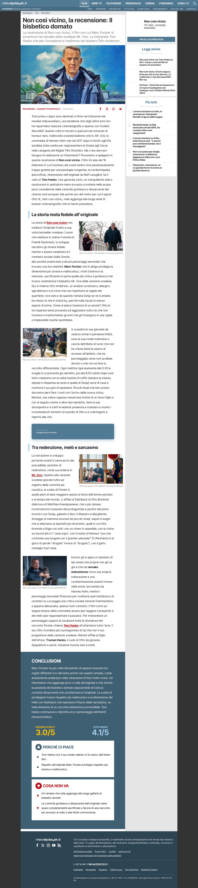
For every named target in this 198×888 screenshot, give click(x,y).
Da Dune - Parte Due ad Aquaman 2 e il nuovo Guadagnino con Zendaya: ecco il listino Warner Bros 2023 (157, 89)
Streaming (166, 3)
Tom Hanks (71, 625)
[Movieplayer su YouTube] (54, 845)
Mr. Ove (37, 475)
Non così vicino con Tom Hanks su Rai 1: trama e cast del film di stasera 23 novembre (156, 62)
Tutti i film (129, 9)
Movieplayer (28, 13)
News (90, 9)
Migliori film (115, 9)
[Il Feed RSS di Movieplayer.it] (59, 845)
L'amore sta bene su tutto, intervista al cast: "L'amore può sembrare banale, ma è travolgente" (146, 142)
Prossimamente (160, 9)
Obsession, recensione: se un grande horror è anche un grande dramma (147, 167)
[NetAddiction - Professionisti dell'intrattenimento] (97, 864)
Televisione (113, 3)
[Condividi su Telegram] (120, 109)
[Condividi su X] (107, 109)
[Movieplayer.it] (14, 3)
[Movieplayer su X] (43, 845)
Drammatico (150, 27)
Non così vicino (56, 222)
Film (84, 3)
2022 (150, 25)
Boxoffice (191, 9)
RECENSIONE (29, 109)
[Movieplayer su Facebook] (37, 845)
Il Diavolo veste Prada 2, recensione (27, 9)
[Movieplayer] (48, 839)
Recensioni (101, 9)
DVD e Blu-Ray (177, 9)
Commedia (160, 25)
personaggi (133, 3)
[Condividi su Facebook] (100, 109)
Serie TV (97, 3)
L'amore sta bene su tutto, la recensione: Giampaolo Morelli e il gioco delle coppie (147, 114)
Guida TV (183, 3)
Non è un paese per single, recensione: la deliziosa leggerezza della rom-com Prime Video (146, 155)
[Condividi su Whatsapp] (113, 109)
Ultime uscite (143, 9)
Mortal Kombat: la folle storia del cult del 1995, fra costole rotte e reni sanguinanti (147, 127)
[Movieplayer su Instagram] (48, 845)
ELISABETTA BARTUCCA (48, 109)
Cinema (150, 3)
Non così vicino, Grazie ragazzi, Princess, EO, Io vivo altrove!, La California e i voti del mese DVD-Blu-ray (155, 75)
